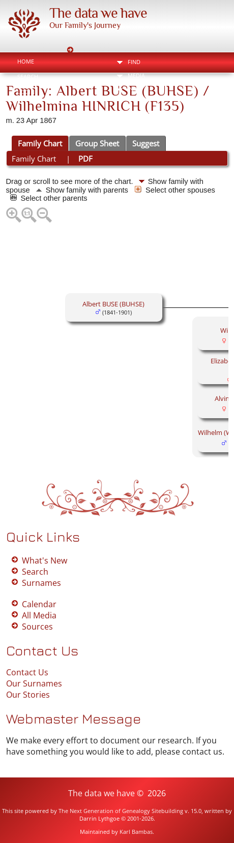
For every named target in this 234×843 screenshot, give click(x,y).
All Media (39, 615)
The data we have (98, 13)
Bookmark (195, 114)
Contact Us (27, 672)
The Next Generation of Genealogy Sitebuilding (120, 811)
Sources (37, 626)
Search (27, 76)
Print (141, 114)
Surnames (41, 582)
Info (134, 89)
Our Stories (28, 694)
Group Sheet (97, 143)
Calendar (39, 604)
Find (134, 62)
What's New (44, 560)
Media (136, 75)
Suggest (145, 143)
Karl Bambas (136, 831)
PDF (85, 158)
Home (25, 61)
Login (26, 92)
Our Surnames (34, 683)
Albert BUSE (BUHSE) (113, 303)
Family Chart (40, 143)
